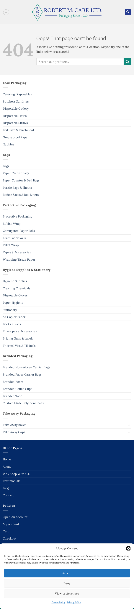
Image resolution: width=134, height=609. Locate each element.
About (7, 466)
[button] (128, 548)
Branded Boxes (13, 382)
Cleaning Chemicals (16, 288)
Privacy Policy (74, 602)
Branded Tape (12, 396)
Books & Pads (12, 324)
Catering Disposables (17, 94)
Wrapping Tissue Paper (19, 259)
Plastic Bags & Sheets (17, 187)
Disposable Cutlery (16, 108)
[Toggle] (129, 425)
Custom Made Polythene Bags (23, 403)
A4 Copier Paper (14, 317)
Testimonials (11, 481)
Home (7, 459)
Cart (6, 531)
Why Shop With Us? (16, 474)
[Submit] (127, 61)
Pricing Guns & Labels (18, 338)
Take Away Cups (14, 432)
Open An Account (15, 517)
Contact (8, 495)
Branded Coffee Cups (17, 389)
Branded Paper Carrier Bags (22, 374)
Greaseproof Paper (16, 137)
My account (11, 524)
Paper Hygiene (13, 302)
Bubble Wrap (12, 223)
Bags (6, 166)
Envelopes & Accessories (20, 331)
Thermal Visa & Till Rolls (19, 345)
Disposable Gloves (15, 295)
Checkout (9, 538)
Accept (67, 573)
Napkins (8, 144)
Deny (67, 583)
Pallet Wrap (11, 245)
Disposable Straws (15, 123)
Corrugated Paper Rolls (19, 231)
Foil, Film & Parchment (18, 130)
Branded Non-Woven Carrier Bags (26, 367)
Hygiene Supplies (15, 281)
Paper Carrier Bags (16, 173)
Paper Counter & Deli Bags (21, 180)
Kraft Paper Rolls (14, 238)
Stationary (10, 310)
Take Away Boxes (14, 425)
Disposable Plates (15, 116)
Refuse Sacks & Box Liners (21, 194)
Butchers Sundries (16, 101)
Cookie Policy (58, 602)
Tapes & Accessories (17, 252)
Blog (6, 488)
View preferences (67, 593)
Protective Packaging (17, 216)
